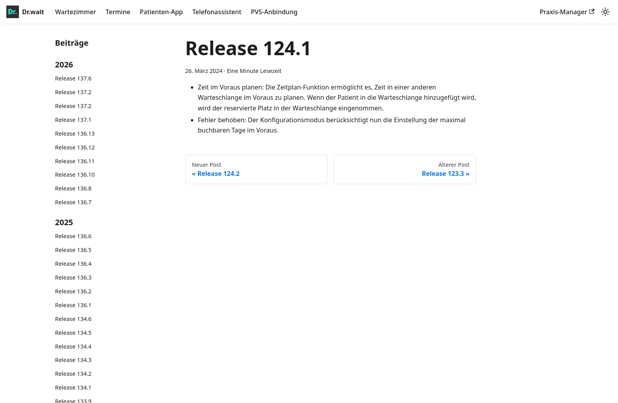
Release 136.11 (75, 161)
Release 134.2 (73, 373)
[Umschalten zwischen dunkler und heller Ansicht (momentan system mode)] (605, 12)
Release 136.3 (73, 277)
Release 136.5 (73, 250)
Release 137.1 (73, 119)
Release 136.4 (73, 263)
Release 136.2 (73, 291)
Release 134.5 (73, 332)
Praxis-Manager (567, 11)
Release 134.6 (73, 319)
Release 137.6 (73, 78)
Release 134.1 (73, 387)
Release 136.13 (75, 133)
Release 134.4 (73, 346)
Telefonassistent (216, 11)
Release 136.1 (73, 305)
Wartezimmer (75, 11)
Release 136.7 (73, 202)
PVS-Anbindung (274, 11)
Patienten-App (161, 11)
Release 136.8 (73, 188)
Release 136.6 (73, 236)
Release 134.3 (73, 360)
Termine (118, 11)
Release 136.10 (75, 174)
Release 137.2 (73, 92)
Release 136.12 (75, 147)
